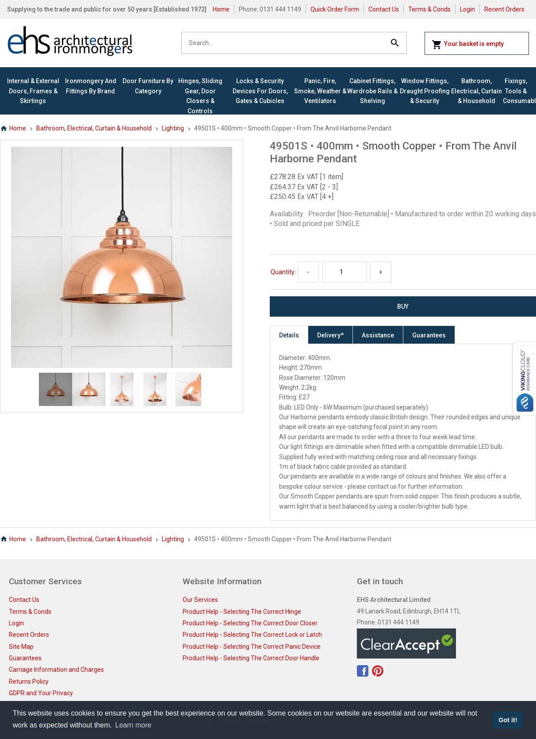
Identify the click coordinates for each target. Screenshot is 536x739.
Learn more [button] (133, 725)
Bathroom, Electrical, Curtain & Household (476, 90)
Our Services (200, 599)
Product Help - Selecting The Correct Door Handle (251, 658)
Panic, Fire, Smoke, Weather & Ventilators (320, 90)
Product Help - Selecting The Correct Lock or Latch (252, 634)
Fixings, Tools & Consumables (516, 90)
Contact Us (383, 9)
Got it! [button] (507, 720)
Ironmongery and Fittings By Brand (90, 85)
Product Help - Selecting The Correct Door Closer (250, 623)
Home (221, 9)
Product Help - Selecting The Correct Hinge (242, 611)
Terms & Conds (429, 9)
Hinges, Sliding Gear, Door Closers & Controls (200, 95)
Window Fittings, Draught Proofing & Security (425, 90)
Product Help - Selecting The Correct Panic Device (252, 646)
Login (467, 9)
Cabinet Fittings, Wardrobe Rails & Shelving (372, 90)
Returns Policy (29, 681)
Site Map (21, 646)
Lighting (173, 128)
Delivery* (330, 335)
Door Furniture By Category (148, 85)
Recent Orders (504, 9)
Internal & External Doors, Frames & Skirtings (33, 90)
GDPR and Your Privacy (41, 693)
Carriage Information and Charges (56, 669)
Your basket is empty (468, 44)
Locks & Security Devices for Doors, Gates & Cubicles (260, 90)
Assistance (378, 335)
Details (289, 335)
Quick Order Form (334, 9)
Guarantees (429, 335)
